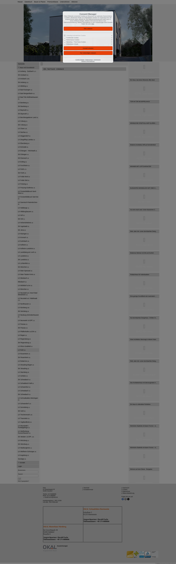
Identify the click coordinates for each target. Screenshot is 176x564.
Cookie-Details (79, 60)
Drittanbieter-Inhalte (72, 44)
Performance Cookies (72, 40)
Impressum (97, 60)
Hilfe (92, 24)
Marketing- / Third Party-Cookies (76, 42)
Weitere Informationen (88, 61)
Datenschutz (89, 60)
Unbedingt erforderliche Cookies (76, 35)
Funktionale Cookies (72, 38)
